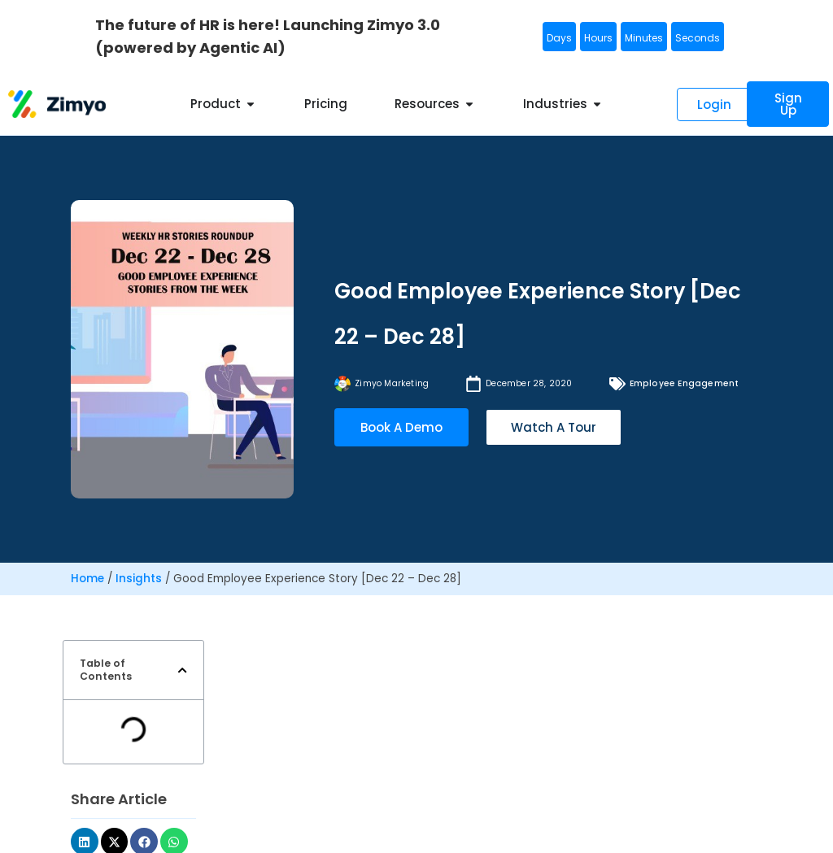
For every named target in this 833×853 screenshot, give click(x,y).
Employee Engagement (684, 383)
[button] (182, 670)
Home (87, 578)
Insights (139, 578)
